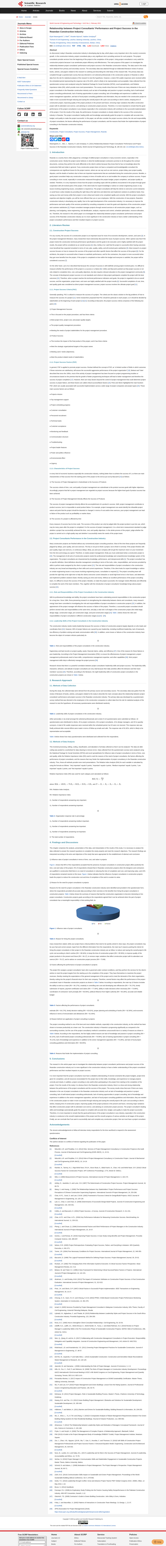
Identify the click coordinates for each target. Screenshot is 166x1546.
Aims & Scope (25, 28)
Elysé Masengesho (56, 36)
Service (101, 1534)
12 (74, 298)
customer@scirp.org (28, 126)
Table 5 (96, 982)
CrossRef (58, 1155)
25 (51, 1338)
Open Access (134, 1538)
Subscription (101, 1541)
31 (51, 1385)
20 (51, 556)
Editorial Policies (26, 44)
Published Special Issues (28, 64)
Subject (54, 1541)
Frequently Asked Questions (27, 89)
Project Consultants (66, 132)
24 (110, 613)
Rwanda (104, 132)
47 (51, 1496)
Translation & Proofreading (106, 1544)
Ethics (22, 50)
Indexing (23, 53)
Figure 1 (52, 865)
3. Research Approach (61, 680)
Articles (36, 11)
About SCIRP (80, 1534)
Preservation (133, 1544)
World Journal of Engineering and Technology (65, 23)
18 (109, 383)
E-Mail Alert (21, 78)
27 (51, 1357)
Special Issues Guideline (27, 69)
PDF (73, 46)
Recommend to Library (25, 97)
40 (64, 672)
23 (133, 603)
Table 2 (76, 675)
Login (143, 4)
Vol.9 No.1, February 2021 (92, 23)
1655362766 (25, 132)
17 (72, 380)
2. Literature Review (60, 225)
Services (97, 11)
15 (55, 304)
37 (115, 651)
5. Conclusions (57, 1059)
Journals (49, 11)
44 (51, 1481)
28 (51, 1366)
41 (51, 1459)
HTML (79, 46)
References (54, 1146)
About (84, 11)
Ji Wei (66, 36)
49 (51, 1509)
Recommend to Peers (24, 93)
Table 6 (52, 1034)
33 (51, 1400)
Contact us (21, 101)
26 (51, 1347)
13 (82, 301)
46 (51, 1490)
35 (104, 616)
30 (51, 1378)
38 (127, 657)
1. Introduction (57, 152)
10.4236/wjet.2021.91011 (62, 46)
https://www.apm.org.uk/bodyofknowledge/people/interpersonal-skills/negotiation (82, 1512)
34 (51, 1409)
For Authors (24, 40)
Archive (22, 34)
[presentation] (98, 779)
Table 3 (52, 737)
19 (138, 386)
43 (51, 1475)
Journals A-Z (55, 1538)
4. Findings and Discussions (64, 842)
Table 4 (67, 894)
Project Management (93, 132)
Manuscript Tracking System (107, 1538)
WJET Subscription (24, 82)
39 (96, 660)
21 (93, 565)
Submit (110, 11)
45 (51, 1487)
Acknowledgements (59, 1124)
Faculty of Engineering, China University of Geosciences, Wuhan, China (75, 43)
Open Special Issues (26, 60)
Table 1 (115, 613)
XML (84, 46)
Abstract (53, 50)
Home (24, 11)
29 (51, 1369)
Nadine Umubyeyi (89, 36)
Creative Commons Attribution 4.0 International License (99, 1525)
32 (51, 1394)
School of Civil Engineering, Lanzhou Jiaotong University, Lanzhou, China (75, 40)
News (73, 11)
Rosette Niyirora (76, 36)
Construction (54, 132)
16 (129, 370)
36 (96, 632)
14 (85, 301)
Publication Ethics (135, 1541)
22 (57, 587)
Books (62, 11)
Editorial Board (25, 37)
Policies (133, 1534)
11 (136, 284)
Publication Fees (26, 47)
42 (51, 1465)
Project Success (79, 132)
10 (58, 278)
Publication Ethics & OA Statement (29, 86)
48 (51, 1502)
